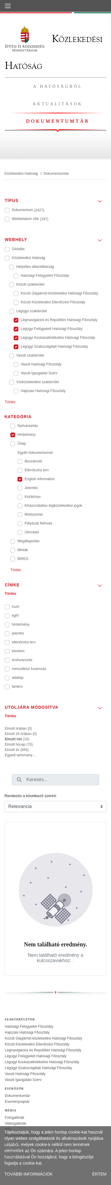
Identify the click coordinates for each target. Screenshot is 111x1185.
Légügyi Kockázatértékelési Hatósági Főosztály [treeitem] (42, 1062)
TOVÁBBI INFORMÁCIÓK (28, 1174)
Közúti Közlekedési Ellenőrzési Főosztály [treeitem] (37, 1044)
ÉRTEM (99, 1174)
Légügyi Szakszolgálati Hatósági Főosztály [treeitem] (38, 1068)
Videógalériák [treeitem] (15, 1123)
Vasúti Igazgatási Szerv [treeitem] (23, 1080)
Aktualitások (58, 104)
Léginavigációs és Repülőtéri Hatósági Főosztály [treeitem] (43, 1050)
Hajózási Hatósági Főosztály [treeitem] (27, 1032)
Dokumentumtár (57, 121)
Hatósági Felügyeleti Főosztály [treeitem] (29, 1026)
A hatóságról (57, 86)
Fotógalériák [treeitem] (14, 1118)
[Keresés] (19, 779)
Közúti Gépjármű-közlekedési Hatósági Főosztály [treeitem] (43, 1038)
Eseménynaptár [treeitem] (17, 1102)
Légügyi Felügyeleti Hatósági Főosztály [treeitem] (36, 1056)
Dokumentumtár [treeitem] (17, 1096)
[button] (55, 198)
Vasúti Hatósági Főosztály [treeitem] (25, 1074)
